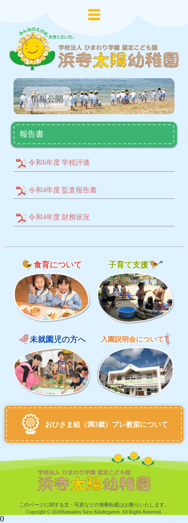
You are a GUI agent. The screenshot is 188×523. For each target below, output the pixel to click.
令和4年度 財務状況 (59, 217)
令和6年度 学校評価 (59, 162)
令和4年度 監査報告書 (63, 190)
